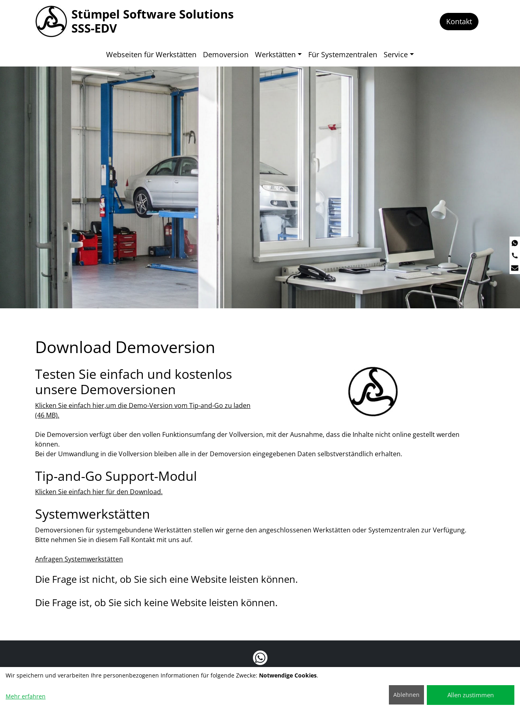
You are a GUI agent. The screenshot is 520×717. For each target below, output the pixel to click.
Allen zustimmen (470, 695)
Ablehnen (406, 694)
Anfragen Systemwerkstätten (79, 558)
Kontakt (459, 21)
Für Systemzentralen (342, 54)
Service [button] (396, 54)
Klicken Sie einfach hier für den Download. (99, 491)
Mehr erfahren (26, 696)
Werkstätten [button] (275, 54)
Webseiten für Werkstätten (151, 54)
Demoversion (226, 54)
